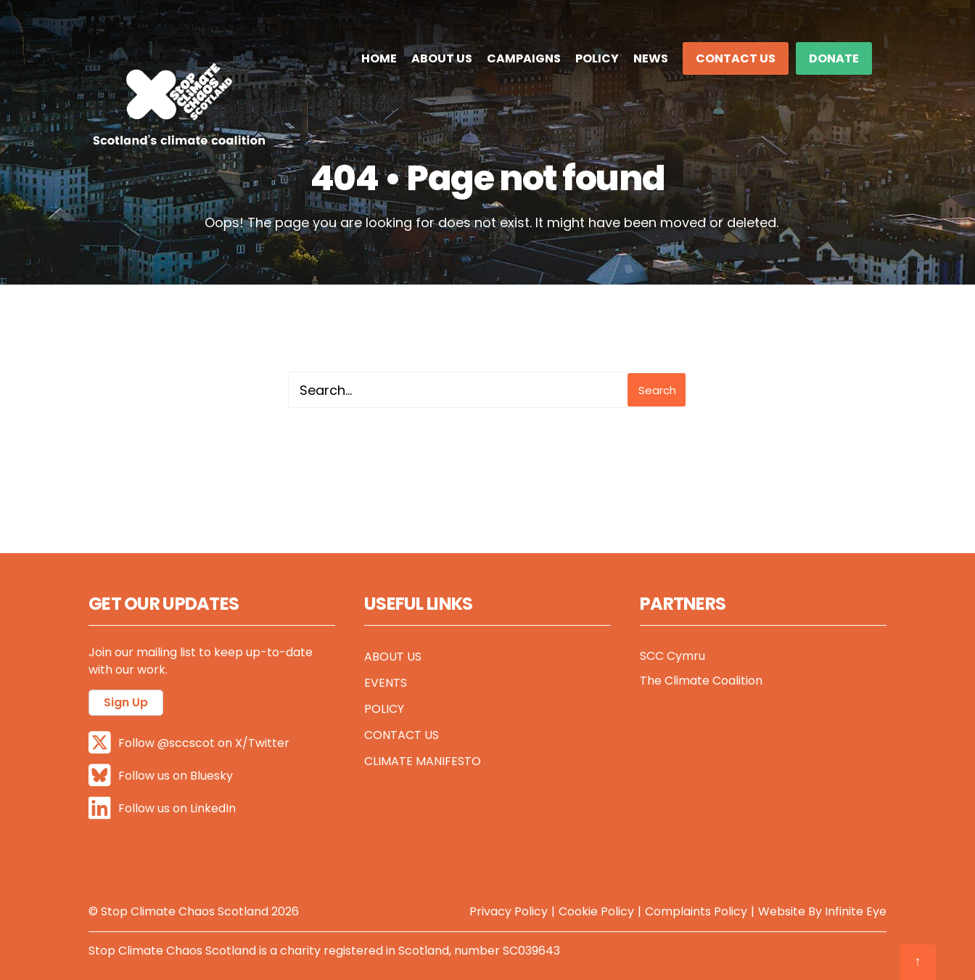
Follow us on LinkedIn (162, 808)
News (650, 58)
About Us (441, 58)
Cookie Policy (596, 911)
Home (379, 58)
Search (657, 390)
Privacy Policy (508, 911)
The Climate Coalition (701, 680)
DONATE (834, 58)
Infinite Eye (855, 911)
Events (385, 682)
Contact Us (736, 58)
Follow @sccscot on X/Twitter (189, 743)
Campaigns (524, 58)
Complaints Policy (696, 911)
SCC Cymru (672, 656)
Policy (597, 58)
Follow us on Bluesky (161, 775)
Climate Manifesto (422, 761)
